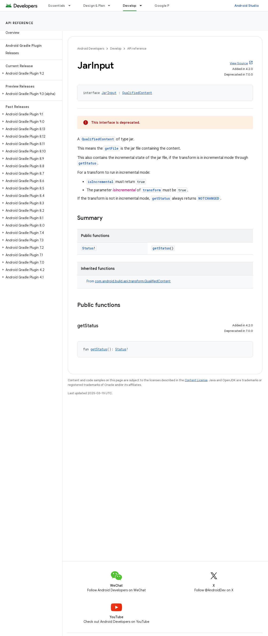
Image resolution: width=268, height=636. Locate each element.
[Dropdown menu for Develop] (143, 5)
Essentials (56, 5)
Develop (115, 48)
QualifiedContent (137, 93)
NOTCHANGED (208, 198)
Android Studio (246, 5)
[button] (30, 73)
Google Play (164, 5)
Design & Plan (94, 5)
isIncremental (100, 181)
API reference (20, 23)
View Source (239, 63)
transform (152, 190)
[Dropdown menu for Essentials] (71, 5)
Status (87, 248)
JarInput (109, 93)
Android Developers (90, 48)
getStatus (87, 163)
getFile (111, 148)
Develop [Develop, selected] (130, 5)
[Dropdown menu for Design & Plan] (111, 5)
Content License (196, 380)
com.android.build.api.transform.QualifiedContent (133, 281)
